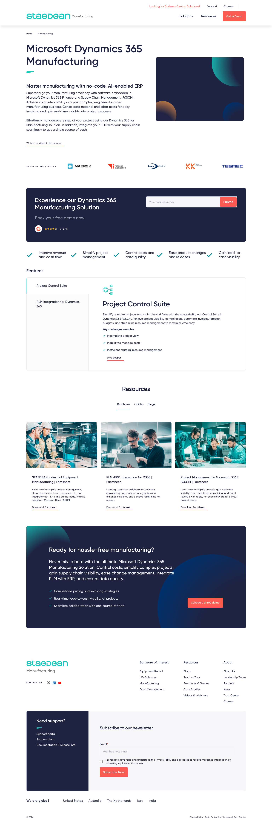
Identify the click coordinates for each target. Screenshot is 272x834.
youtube (59, 682)
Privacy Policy (163, 759)
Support (212, 6)
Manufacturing (149, 683)
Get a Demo (234, 16)
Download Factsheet (44, 507)
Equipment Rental (151, 671)
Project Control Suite (51, 285)
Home (29, 33)
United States (73, 800)
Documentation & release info (55, 745)
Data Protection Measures (218, 817)
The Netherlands (119, 800)
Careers (229, 6)
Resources (208, 16)
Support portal (46, 734)
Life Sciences (148, 677)
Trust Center (231, 695)
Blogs (151, 404)
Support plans (45, 739)
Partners (229, 683)
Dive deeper (114, 357)
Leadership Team (235, 677)
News (227, 689)
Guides (139, 404)
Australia (94, 800)
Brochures (123, 404)
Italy (140, 800)
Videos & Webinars (195, 695)
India (152, 800)
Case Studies (191, 689)
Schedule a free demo (205, 602)
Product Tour (191, 677)
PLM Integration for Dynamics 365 (57, 304)
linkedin (54, 682)
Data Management (152, 689)
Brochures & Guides (196, 683)
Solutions (186, 16)
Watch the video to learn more (43, 143)
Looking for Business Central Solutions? (174, 6)
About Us (229, 671)
